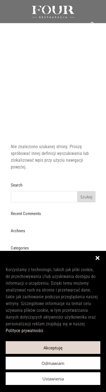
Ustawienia (53, 379)
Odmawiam (53, 363)
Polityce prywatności (24, 330)
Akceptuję (53, 348)
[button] (97, 258)
